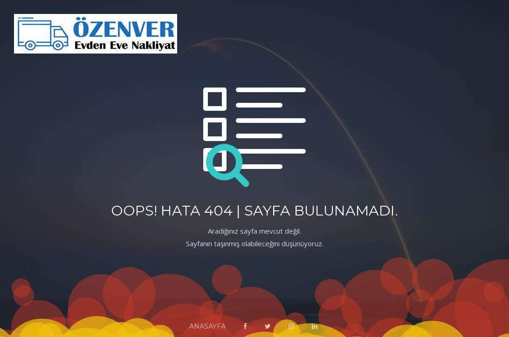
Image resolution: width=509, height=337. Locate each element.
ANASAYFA (207, 326)
